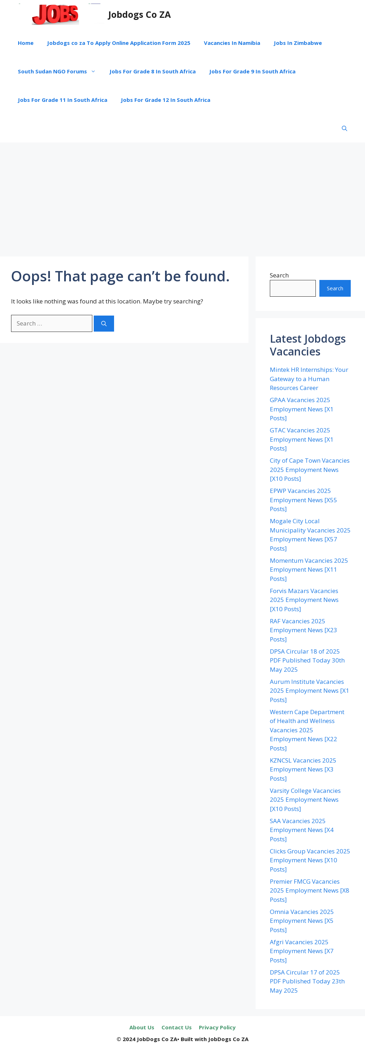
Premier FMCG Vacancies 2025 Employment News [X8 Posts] (309, 890)
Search (279, 275)
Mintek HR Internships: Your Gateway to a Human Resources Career (309, 378)
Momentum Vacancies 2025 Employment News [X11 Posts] (309, 569)
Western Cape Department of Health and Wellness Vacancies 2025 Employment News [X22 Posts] (307, 730)
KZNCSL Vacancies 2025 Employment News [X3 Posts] (303, 769)
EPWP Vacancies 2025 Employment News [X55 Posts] (303, 500)
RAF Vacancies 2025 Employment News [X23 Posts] (303, 630)
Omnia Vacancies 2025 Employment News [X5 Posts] (302, 921)
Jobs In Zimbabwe (298, 42)
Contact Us (176, 1027)
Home (26, 42)
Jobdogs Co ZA (139, 14)
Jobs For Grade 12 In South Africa (165, 99)
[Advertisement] (182, 196)
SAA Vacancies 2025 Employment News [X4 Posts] (302, 830)
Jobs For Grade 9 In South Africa (252, 71)
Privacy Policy (217, 1027)
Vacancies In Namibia (232, 42)
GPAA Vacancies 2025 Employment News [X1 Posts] (302, 409)
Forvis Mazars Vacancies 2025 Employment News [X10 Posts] (304, 600)
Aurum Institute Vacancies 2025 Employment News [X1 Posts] (309, 690)
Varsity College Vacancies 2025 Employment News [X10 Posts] (305, 799)
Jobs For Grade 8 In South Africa (152, 71)
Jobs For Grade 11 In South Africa (62, 99)
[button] (344, 128)
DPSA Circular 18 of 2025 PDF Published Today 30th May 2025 (307, 660)
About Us (141, 1027)
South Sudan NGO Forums (60, 71)
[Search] (104, 324)
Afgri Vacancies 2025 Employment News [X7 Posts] (302, 951)
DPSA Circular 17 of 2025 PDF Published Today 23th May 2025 (307, 981)
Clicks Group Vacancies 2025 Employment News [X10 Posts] (310, 860)
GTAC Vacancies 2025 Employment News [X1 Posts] (302, 439)
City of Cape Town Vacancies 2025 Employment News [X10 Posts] (310, 469)
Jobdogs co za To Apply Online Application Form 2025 (118, 42)
